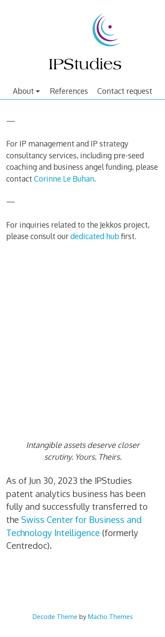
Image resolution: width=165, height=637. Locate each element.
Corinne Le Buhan (64, 178)
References (69, 91)
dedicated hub (94, 236)
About (23, 91)
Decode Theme (55, 616)
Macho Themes (110, 616)
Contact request (124, 91)
